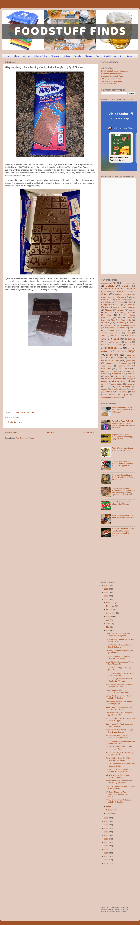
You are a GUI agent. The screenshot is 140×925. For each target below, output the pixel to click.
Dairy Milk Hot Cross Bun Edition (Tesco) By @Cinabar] (119, 759)
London (124, 307)
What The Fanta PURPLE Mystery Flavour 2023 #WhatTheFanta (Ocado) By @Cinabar (123, 424)
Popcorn (105, 322)
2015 (106, 839)
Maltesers (120, 310)
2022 (106, 599)
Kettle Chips (118, 305)
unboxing (112, 395)
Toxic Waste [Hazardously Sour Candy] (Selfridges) (122, 449)
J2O (133, 300)
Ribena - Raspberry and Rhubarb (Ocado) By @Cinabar (119, 680)
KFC (130, 302)
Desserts (131, 56)
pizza (108, 387)
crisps (131, 351)
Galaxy (118, 294)
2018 (106, 828)
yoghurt (117, 397)
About (16, 56)
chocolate (15, 412)
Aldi (114, 283)
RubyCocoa (109, 328)
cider (129, 348)
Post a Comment (15, 422)
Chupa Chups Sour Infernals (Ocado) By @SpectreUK (117, 770)
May (108, 627)
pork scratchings (124, 387)
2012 (106, 849)
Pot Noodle (120, 323)
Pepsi (103, 320)
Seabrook (121, 328)
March (109, 806)
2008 (106, 863)
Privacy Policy (40, 56)
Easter (120, 291)
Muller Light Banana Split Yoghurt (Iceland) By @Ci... (119, 702)
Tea (121, 56)
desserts (114, 355)
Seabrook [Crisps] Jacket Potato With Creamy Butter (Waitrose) (123, 477)
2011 (106, 853)
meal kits (131, 374)
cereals (118, 344)
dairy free (30, 412)
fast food (131, 358)
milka (107, 376)
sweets (109, 391)
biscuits (131, 339)
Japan (121, 302)
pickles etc (131, 384)
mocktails (108, 379)
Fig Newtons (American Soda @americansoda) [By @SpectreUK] (123, 437)
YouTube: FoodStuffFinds (111, 81)
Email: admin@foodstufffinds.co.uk (115, 71)
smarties (115, 389)
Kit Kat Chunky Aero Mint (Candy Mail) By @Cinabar (119, 801)
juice (123, 371)
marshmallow (117, 374)
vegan (125, 394)
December (110, 603)
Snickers (110, 330)
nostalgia (130, 379)
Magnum (108, 310)
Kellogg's (105, 305)
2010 (106, 856)
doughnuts (131, 355)
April (108, 630)
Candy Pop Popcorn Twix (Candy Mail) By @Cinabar (119, 697)
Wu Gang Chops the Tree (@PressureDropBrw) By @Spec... (117, 794)
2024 (106, 592)
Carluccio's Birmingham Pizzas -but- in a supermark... (120, 787)
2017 (106, 832)
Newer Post (11, 432)
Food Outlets (110, 56)
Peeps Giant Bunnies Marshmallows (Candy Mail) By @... (120, 742)
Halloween (121, 297)
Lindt (115, 307)
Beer (98, 56)
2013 (106, 846)
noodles (119, 379)
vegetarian (105, 397)
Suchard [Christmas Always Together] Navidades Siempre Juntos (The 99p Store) (123, 532)
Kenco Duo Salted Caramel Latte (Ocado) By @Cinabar (119, 782)
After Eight (105, 283)
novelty (104, 381)
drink (107, 357)
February (110, 810)
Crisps (67, 56)
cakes (104, 344)
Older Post (89, 432)
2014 (106, 842)
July (108, 620)
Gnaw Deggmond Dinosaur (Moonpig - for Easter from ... (118, 691)
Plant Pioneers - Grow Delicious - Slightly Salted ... (119, 646)
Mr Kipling (106, 315)
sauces (104, 389)
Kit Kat (104, 307)
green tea (106, 366)
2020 (106, 821)
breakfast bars (114, 342)
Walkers (114, 335)
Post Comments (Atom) (25, 438)
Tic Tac (118, 333)
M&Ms (132, 307)
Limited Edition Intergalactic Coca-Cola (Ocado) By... (119, 663)
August (109, 617)
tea (133, 391)
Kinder (130, 305)
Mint (129, 312)
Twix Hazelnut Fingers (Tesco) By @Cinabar (121, 503)
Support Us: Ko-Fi (108, 84)
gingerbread (110, 363)
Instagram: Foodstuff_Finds (112, 76)
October (109, 609)
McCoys (108, 312)
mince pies (131, 376)
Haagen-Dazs (106, 297)
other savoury (118, 381)
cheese (132, 345)
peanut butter (116, 384)
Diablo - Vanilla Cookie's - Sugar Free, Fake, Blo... (119, 748)
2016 (106, 835)
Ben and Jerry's (129, 283)
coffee (104, 351)
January (109, 813)
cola (118, 352)
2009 (106, 860)
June (108, 624)
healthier (121, 366)
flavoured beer (112, 360)
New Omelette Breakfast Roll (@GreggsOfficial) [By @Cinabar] (122, 410)
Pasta (119, 318)
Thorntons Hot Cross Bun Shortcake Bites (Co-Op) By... (120, 720)
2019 (106, 825)
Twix (103, 336)
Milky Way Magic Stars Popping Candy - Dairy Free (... (118, 776)
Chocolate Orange (110, 288)
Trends (128, 333)
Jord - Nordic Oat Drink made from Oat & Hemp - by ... (119, 725)
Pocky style (126, 320)
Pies (113, 320)
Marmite (132, 310)
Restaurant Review (127, 325)
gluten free (126, 363)
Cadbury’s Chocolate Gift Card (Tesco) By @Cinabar (118, 657)
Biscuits (88, 56)
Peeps (130, 318)
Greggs (129, 294)
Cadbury (110, 286)
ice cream (124, 368)
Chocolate (55, 56)
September (111, 613)
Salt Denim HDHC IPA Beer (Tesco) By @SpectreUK (120, 714)
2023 (106, 596)
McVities (120, 312)
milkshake (118, 376)
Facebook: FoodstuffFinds (111, 74)
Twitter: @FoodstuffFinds (111, 79)
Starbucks (126, 330)
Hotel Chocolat (122, 300)
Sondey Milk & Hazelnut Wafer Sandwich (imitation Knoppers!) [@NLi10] (122, 464)
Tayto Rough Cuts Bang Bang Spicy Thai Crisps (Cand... (120, 731)
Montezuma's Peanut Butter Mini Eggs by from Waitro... (119, 708)
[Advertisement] (25, 381)
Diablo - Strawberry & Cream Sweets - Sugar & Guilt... (120, 765)
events (120, 358)
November (110, 606)
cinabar (23, 412)
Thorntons (105, 333)
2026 (106, 585)
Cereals (77, 56)
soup (124, 389)
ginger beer (130, 361)
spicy (133, 389)
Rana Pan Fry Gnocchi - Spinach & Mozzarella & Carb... (120, 686)
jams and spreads (109, 371)
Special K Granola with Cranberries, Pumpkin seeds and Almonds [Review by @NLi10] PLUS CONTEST (123, 491)
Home (7, 56)
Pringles (132, 323)
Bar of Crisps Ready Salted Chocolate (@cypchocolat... (118, 736)
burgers (128, 342)
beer (116, 338)
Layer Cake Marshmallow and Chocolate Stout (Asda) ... (118, 635)
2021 (106, 818)
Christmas (130, 288)
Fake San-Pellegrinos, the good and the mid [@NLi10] (123, 516)
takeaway (123, 392)
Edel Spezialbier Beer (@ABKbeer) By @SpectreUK (120, 674)
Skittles (132, 328)
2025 (106, 589)
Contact (26, 56)
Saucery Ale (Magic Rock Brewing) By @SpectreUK (120, 753)
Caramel (126, 286)
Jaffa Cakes (109, 302)
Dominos (110, 292)
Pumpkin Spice (110, 325)
